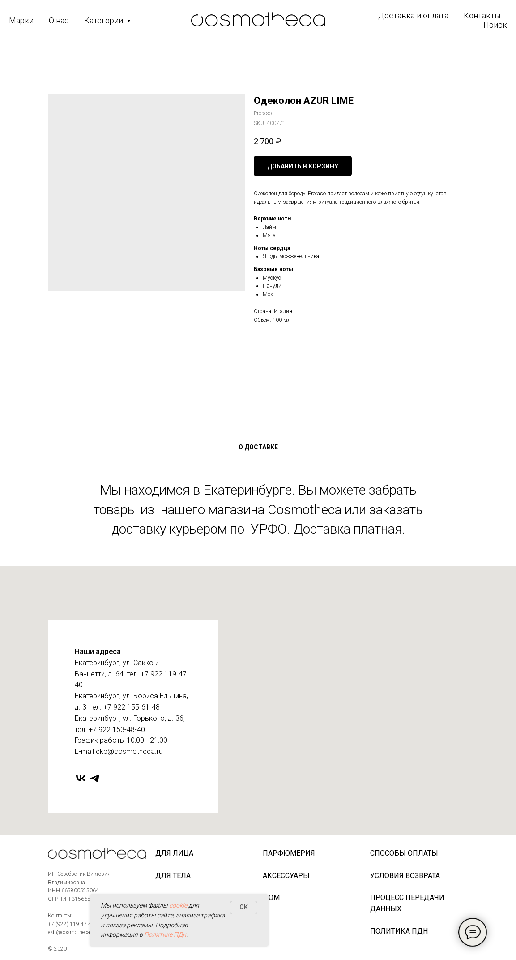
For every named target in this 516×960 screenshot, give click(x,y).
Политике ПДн (165, 934)
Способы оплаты (404, 853)
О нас (59, 20)
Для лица (174, 853)
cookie (178, 905)
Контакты (482, 15)
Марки (21, 20)
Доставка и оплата (413, 15)
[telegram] (94, 778)
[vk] (80, 778)
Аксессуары (286, 875)
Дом (271, 897)
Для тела (173, 875)
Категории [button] (104, 20)
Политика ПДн (399, 931)
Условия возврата (405, 875)
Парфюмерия (289, 853)
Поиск (495, 25)
